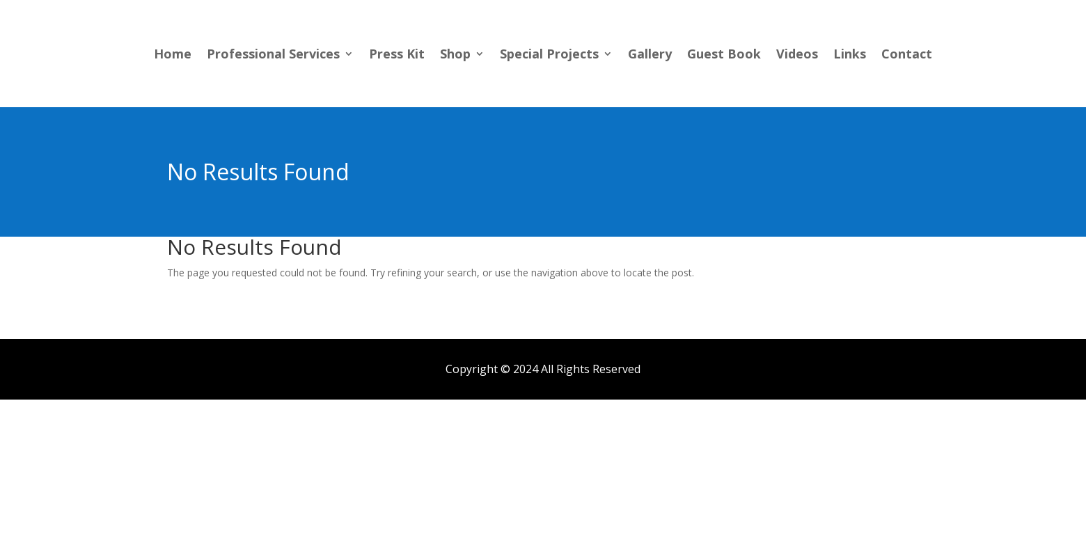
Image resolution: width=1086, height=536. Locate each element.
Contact (906, 55)
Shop (455, 55)
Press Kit (397, 55)
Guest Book (724, 55)
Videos (797, 55)
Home (172, 55)
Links (849, 55)
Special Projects (549, 55)
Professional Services (273, 55)
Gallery (650, 55)
